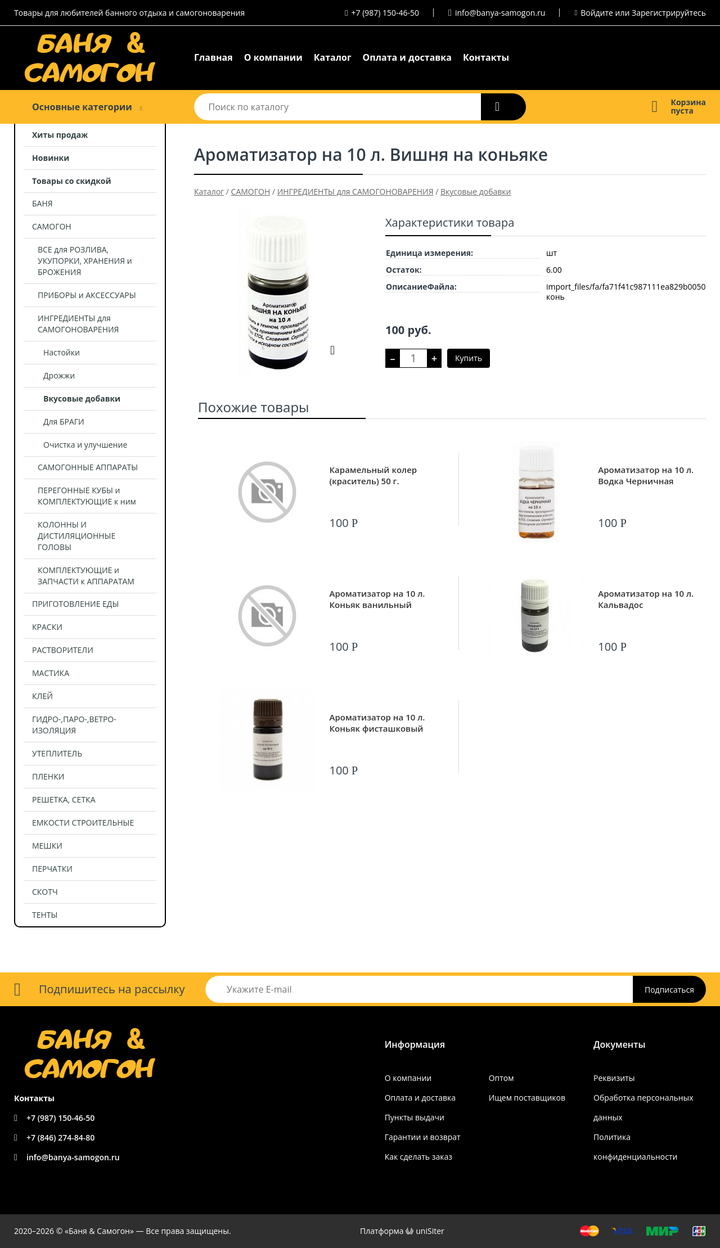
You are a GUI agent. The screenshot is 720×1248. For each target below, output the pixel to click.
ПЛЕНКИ (48, 776)
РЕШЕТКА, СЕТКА (64, 799)
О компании (273, 57)
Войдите (596, 12)
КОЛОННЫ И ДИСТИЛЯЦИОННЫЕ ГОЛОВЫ (76, 535)
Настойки (61, 352)
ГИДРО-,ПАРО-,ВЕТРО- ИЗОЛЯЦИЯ (74, 725)
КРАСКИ (47, 626)
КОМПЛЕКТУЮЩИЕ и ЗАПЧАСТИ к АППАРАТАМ (86, 576)
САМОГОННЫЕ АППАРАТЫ (88, 467)
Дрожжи (59, 375)
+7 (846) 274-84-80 (60, 1137)
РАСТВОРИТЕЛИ (62, 650)
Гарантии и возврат (423, 1137)
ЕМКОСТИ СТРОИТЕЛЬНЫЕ (83, 822)
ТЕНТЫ (44, 914)
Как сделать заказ (418, 1156)
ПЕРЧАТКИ (52, 868)
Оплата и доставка (407, 57)
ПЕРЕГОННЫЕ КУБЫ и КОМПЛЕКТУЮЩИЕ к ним (87, 496)
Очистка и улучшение (85, 444)
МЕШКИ (47, 845)
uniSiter (430, 1231)
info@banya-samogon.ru (500, 12)
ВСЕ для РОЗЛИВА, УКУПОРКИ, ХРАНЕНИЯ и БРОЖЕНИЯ (85, 260)
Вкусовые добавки (81, 398)
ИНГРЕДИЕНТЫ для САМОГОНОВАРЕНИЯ (78, 324)
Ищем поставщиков (527, 1097)
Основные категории (82, 107)
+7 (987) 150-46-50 (386, 12)
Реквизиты (613, 1078)
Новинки (50, 157)
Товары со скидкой (71, 180)
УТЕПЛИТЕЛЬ (57, 753)
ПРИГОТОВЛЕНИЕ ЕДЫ (75, 603)
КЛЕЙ (42, 696)
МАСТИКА (50, 673)
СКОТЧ (45, 891)
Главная (213, 57)
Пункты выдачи (414, 1117)
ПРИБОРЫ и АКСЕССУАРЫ (87, 295)
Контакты (486, 57)
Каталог (333, 57)
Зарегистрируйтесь (669, 12)
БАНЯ (42, 203)
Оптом (501, 1078)
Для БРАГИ (63, 421)
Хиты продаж (60, 134)
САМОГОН (51, 226)
